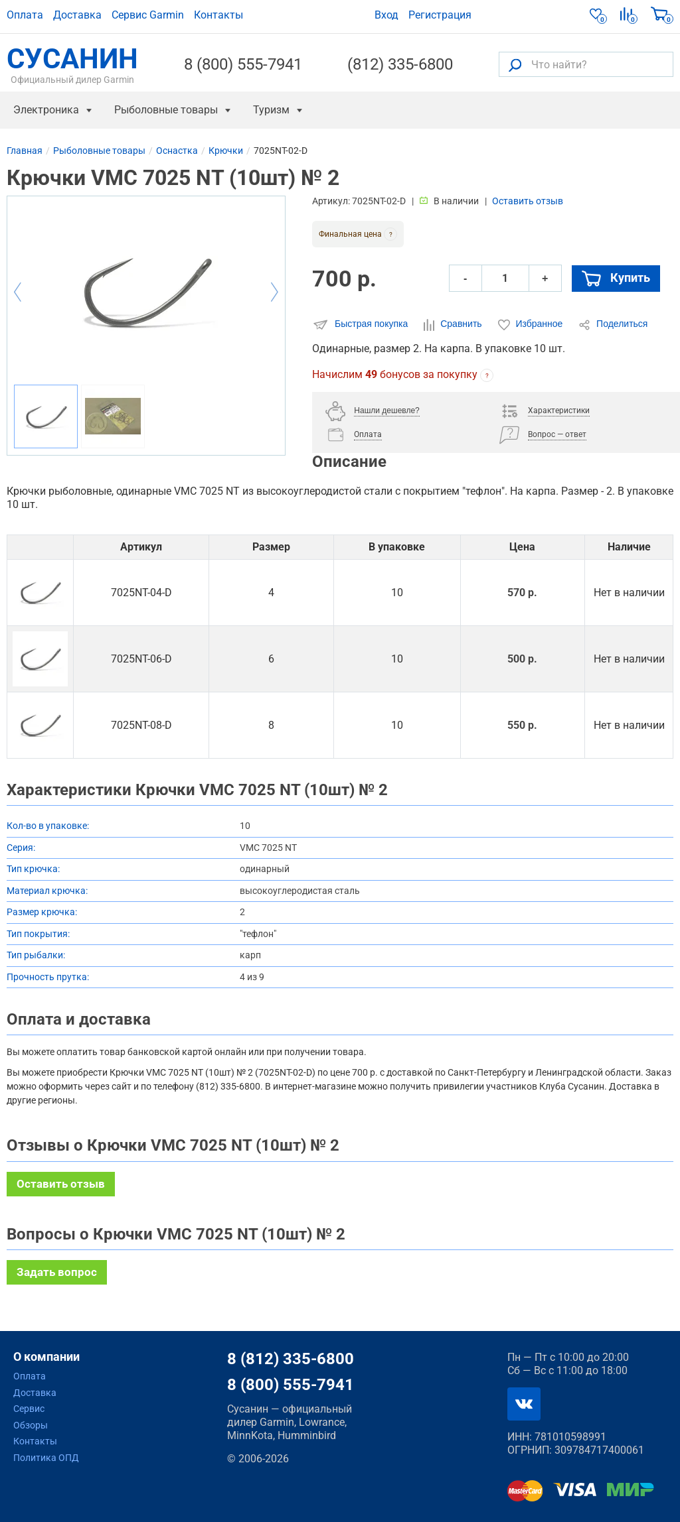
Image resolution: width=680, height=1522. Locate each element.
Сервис (28, 1408)
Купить (616, 278)
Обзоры (30, 1425)
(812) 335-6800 (400, 64)
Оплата (25, 15)
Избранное (532, 324)
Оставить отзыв (527, 201)
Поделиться (612, 324)
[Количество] (505, 278)
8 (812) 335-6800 (290, 1359)
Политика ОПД (46, 1457)
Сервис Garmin (148, 15)
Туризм (271, 109)
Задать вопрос (57, 1272)
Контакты (218, 15)
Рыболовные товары (166, 109)
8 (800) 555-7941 (243, 64)
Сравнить (454, 324)
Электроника (46, 109)
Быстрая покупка (361, 324)
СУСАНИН (72, 64)
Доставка (77, 15)
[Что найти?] (586, 64)
